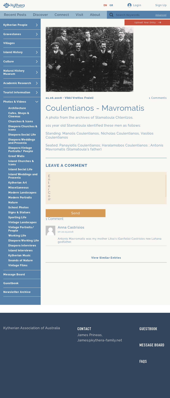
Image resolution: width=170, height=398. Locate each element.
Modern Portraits (20, 197)
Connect (62, 15)
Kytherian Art (17, 182)
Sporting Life (17, 217)
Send (75, 213)
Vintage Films (17, 265)
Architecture (17, 108)
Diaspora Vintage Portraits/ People (20, 149)
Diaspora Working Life (23, 240)
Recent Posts (15, 15)
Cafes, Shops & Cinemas (18, 115)
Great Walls (16, 156)
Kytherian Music (19, 255)
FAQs (143, 362)
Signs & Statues (19, 212)
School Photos (18, 207)
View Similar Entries (106, 257)
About (95, 15)
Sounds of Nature (20, 260)
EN (105, 5)
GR (111, 5)
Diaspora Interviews (22, 245)
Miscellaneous (18, 187)
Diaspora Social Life (22, 134)
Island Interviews (20, 250)
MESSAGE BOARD (151, 345)
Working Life (17, 235)
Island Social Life (20, 169)
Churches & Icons (20, 121)
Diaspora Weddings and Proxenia (21, 141)
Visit (79, 15)
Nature (13, 202)
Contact (84, 329)
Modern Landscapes (22, 192)
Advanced (160, 15)
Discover (40, 15)
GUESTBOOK (148, 329)
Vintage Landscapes (22, 222)
